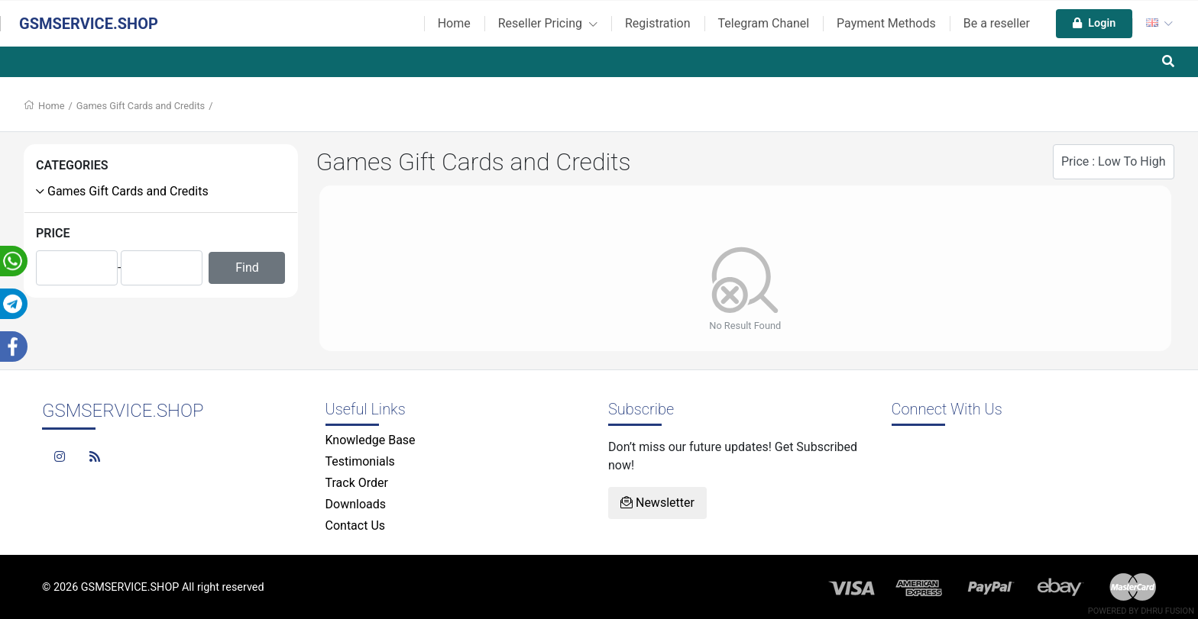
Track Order (356, 483)
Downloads (355, 504)
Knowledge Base (370, 440)
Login (1094, 23)
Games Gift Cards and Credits (140, 105)
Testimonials (360, 461)
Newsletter (657, 502)
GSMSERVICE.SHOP (88, 24)
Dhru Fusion (1167, 611)
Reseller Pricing (547, 23)
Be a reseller (996, 23)
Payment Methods (886, 23)
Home (454, 23)
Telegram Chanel (764, 23)
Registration (658, 23)
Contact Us (355, 525)
